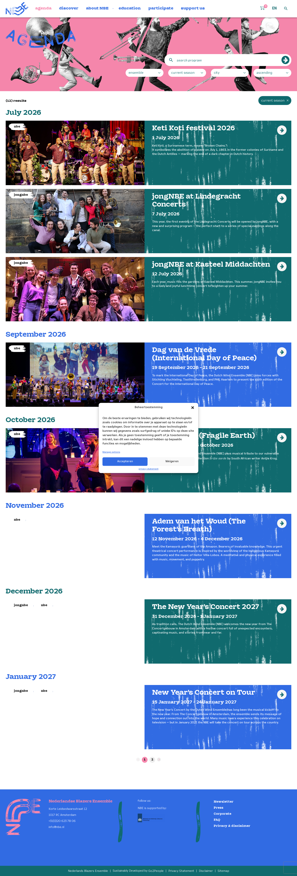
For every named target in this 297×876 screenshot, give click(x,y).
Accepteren (125, 461)
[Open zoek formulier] (285, 8)
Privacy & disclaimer (232, 825)
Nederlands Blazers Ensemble (88, 870)
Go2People (156, 870)
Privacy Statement (181, 870)
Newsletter (223, 801)
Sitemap (223, 870)
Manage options (111, 452)
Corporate (222, 813)
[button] (193, 407)
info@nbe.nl (56, 827)
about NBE (97, 8)
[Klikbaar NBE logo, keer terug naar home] (17, 8)
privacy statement (149, 469)
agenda (43, 8)
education (130, 8)
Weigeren (172, 461)
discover (68, 8)
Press (218, 807)
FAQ (217, 819)
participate (160, 8)
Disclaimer (206, 870)
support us (193, 8)
